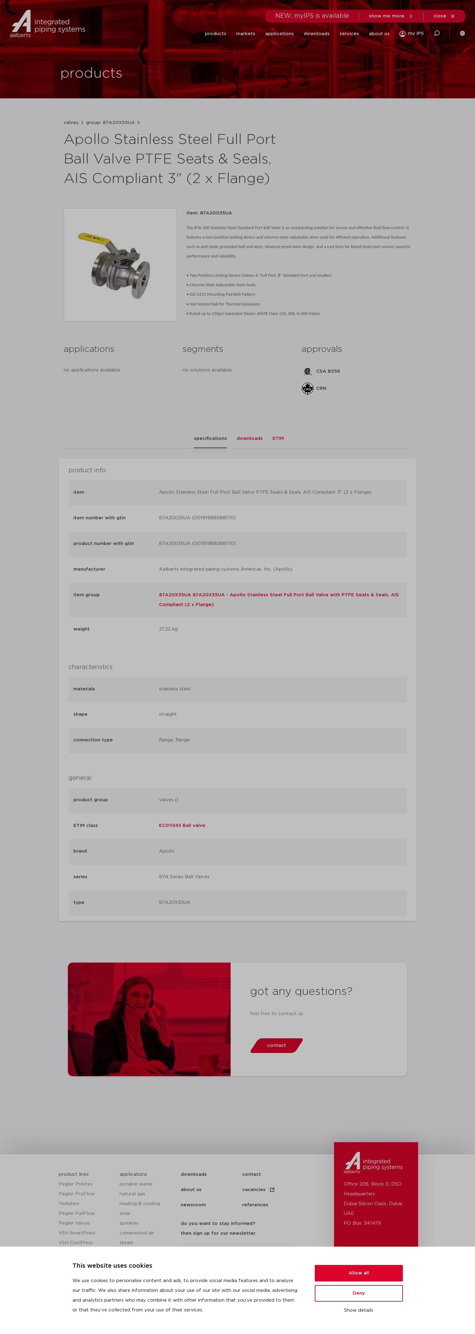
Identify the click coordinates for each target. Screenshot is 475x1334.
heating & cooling (140, 1203)
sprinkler (129, 1223)
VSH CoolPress (76, 1243)
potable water (136, 1184)
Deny (359, 1293)
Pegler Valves (74, 1223)
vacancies (258, 1190)
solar (125, 1213)
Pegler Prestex (76, 1184)
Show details (358, 1310)
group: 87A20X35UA (110, 122)
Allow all (359, 1273)
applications (279, 33)
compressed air (137, 1233)
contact (251, 1174)
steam (126, 1243)
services (349, 33)
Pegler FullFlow (77, 1213)
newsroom (193, 1205)
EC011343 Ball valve (182, 825)
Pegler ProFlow (77, 1194)
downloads (317, 33)
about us (379, 33)
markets (245, 33)
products (215, 33)
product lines (74, 1174)
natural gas (132, 1194)
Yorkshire (69, 1203)
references (255, 1205)
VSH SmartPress (77, 1233)
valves (71, 122)
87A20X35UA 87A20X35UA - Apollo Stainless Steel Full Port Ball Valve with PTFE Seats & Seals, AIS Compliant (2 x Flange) (279, 600)
